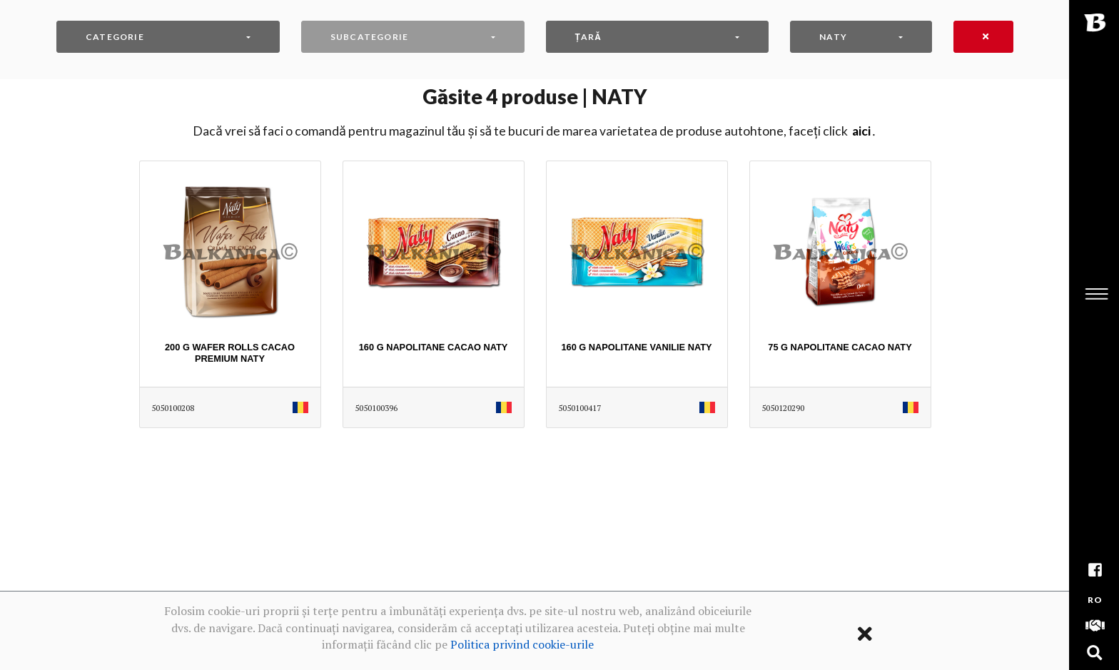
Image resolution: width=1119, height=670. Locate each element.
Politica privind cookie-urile (522, 644)
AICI (861, 130)
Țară (588, 36)
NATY (833, 36)
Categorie (115, 36)
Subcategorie (369, 36)
